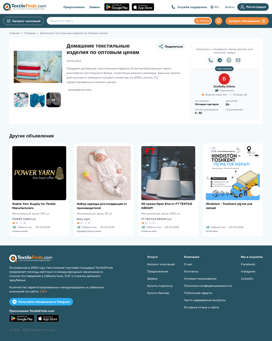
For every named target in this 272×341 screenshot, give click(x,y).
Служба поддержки (189, 7)
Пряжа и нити (20, 231)
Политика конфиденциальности (208, 286)
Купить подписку (160, 286)
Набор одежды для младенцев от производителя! (102, 206)
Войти (229, 7)
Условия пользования (200, 278)
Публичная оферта (198, 293)
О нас (188, 264)
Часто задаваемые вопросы (205, 300)
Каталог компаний (23, 21)
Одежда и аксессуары (89, 231)
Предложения (74, 7)
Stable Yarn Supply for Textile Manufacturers (33, 206)
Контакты (191, 271)
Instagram (248, 271)
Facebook (248, 264)
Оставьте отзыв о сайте (201, 307)
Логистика (212, 231)
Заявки (94, 7)
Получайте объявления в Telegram (41, 301)
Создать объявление (247, 21)
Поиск (203, 21)
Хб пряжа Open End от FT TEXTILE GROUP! (166, 206)
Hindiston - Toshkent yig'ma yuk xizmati (229, 206)
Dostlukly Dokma (224, 86)
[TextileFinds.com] (24, 7)
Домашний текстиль (79, 90)
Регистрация (253, 7)
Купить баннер (158, 293)
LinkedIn (247, 278)
